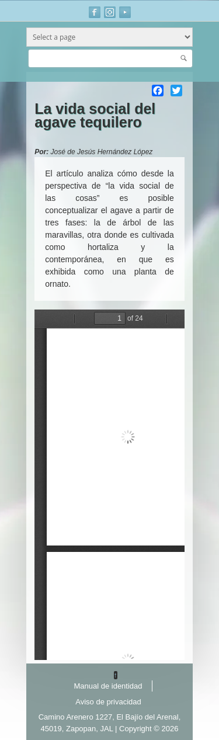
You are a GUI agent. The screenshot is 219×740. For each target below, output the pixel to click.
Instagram (110, 12)
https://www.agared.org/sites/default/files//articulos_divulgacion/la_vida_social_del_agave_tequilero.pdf (109, 485)
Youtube (125, 12)
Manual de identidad (108, 686)
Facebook (94, 12)
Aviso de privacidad (108, 701)
